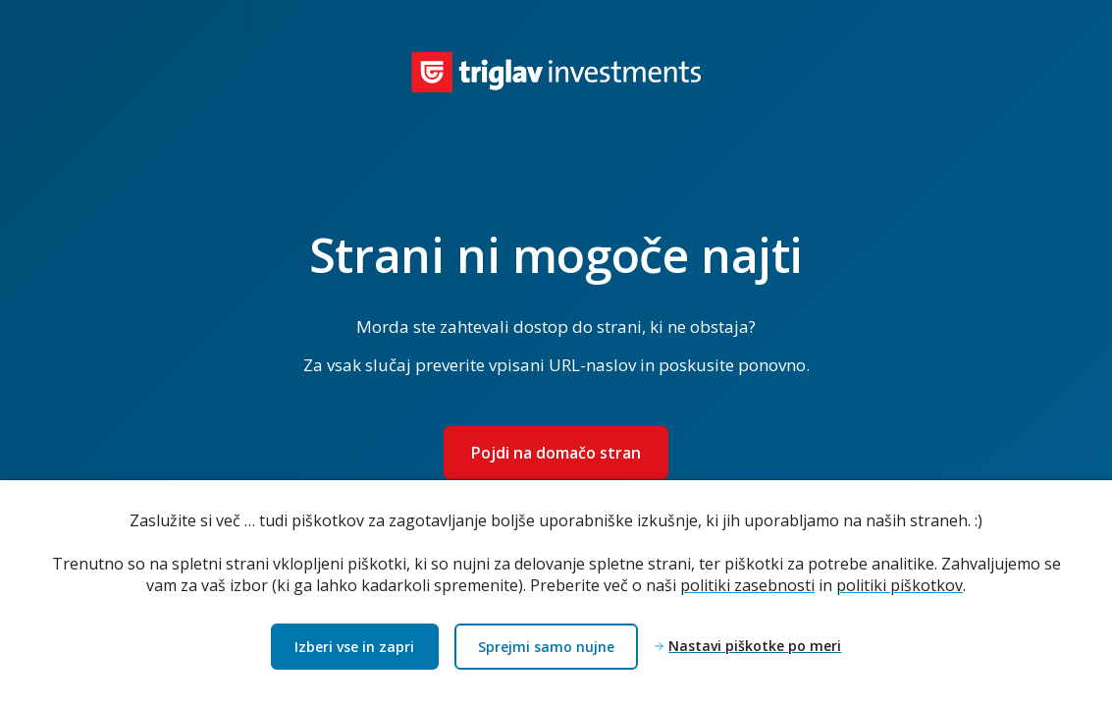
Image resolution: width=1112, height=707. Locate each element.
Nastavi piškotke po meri (754, 646)
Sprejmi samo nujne (546, 646)
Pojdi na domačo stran (556, 452)
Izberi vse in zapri (354, 646)
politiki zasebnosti (747, 585)
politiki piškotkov (899, 585)
